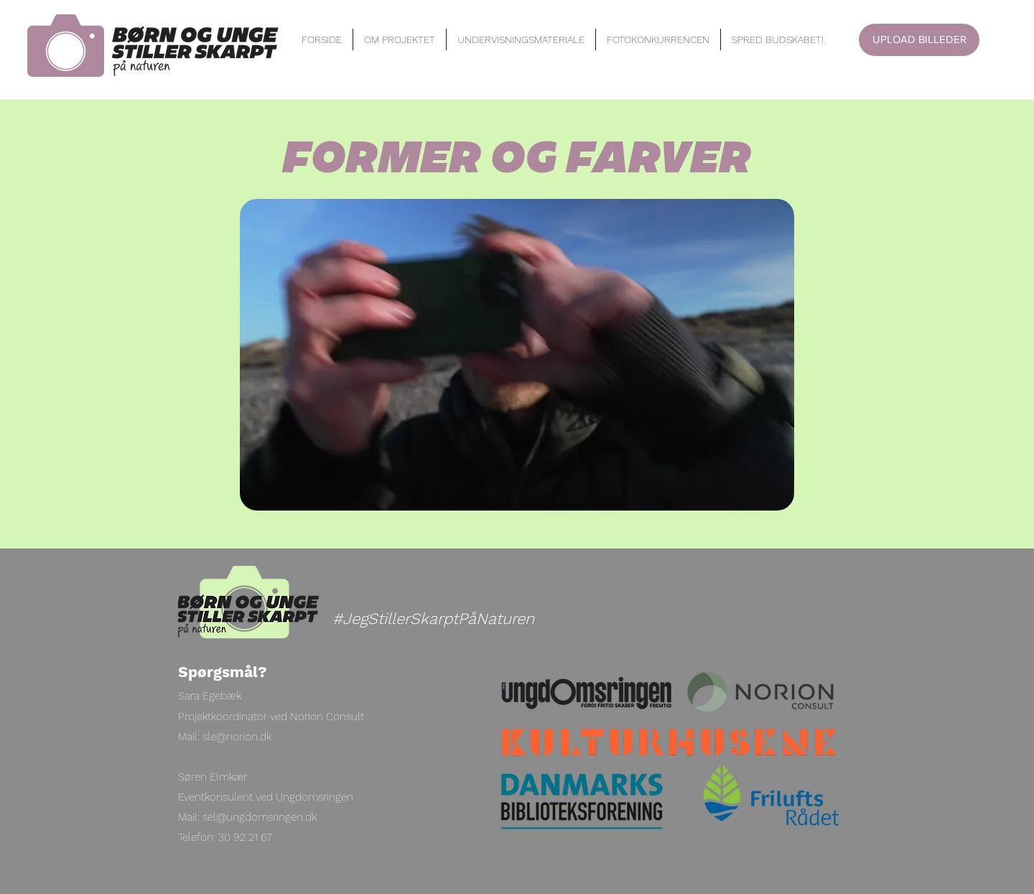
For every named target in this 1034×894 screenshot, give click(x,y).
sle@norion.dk (236, 736)
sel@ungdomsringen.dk (259, 817)
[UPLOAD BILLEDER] (919, 40)
